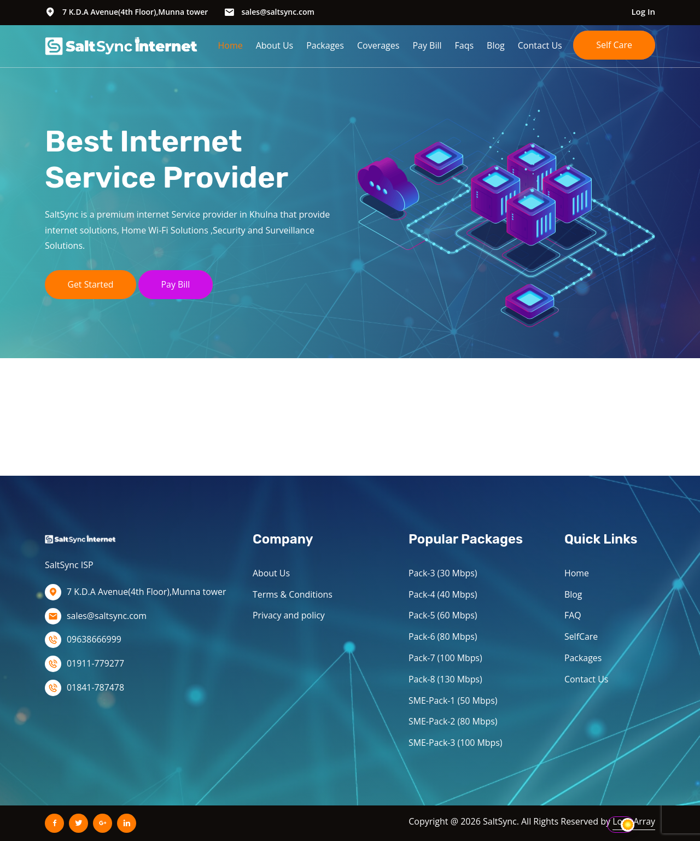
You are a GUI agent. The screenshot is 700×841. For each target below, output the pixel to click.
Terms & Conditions (293, 594)
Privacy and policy (289, 615)
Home (230, 45)
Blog (496, 45)
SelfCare (581, 636)
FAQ (572, 615)
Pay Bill (426, 45)
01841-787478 (96, 687)
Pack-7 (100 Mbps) (446, 658)
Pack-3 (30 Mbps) (443, 573)
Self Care (614, 45)
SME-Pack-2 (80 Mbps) (453, 721)
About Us (275, 45)
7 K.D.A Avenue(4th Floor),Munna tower (135, 12)
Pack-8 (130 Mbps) (446, 679)
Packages (325, 45)
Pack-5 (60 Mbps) (443, 615)
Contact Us (540, 45)
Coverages (378, 45)
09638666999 (94, 639)
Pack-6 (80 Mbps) (443, 636)
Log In (643, 11)
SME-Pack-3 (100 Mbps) (456, 743)
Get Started (91, 284)
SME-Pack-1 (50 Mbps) (453, 700)
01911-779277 (96, 663)
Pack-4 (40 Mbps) (443, 594)
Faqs (464, 45)
